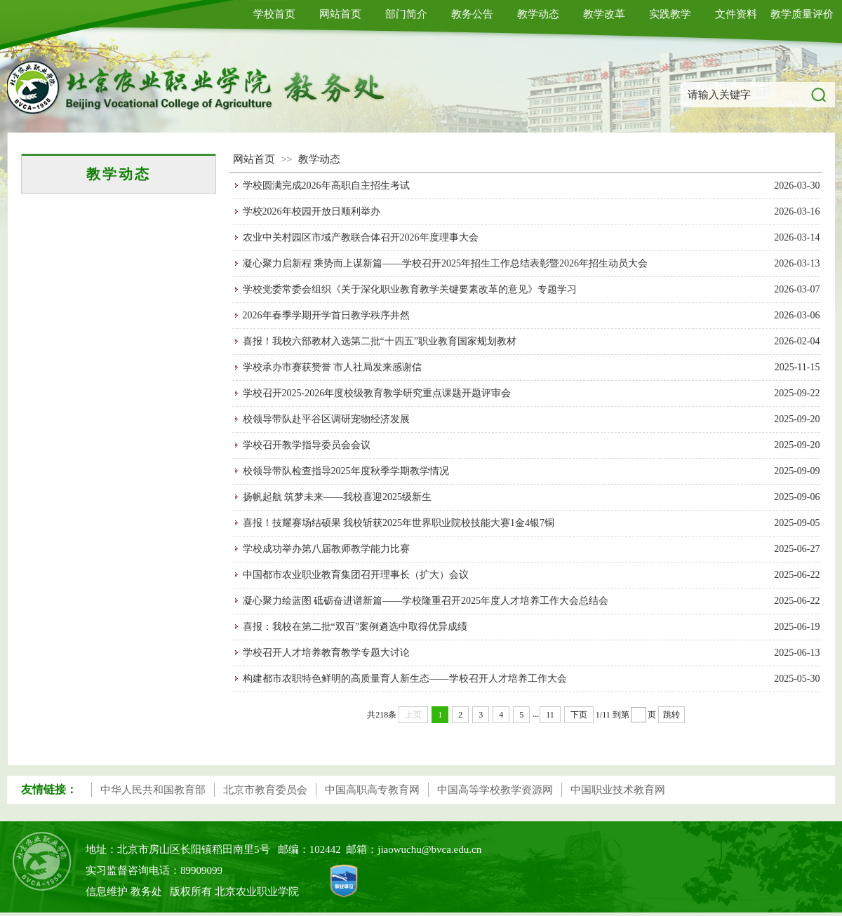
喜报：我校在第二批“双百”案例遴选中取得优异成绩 (355, 626)
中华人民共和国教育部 (153, 789)
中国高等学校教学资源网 (495, 789)
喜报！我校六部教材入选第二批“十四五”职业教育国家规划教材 (379, 341)
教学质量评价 (802, 14)
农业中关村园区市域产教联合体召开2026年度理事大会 (361, 237)
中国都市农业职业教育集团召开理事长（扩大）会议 (356, 575)
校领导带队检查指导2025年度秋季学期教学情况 (346, 471)
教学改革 (604, 14)
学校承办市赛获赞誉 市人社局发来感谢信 (332, 367)
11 (550, 715)
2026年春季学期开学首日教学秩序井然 (326, 315)
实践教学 (670, 14)
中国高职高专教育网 (372, 789)
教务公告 (472, 14)
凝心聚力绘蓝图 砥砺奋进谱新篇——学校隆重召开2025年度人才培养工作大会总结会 (426, 600)
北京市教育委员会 (265, 789)
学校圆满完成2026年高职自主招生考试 (326, 185)
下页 (578, 715)
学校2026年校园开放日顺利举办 (311, 211)
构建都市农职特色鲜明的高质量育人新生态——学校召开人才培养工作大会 (405, 678)
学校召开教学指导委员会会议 (306, 445)
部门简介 (406, 14)
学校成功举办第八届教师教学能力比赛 (326, 549)
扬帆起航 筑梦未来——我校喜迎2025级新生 (337, 497)
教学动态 (538, 14)
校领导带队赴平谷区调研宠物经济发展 (326, 419)
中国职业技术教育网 (617, 789)
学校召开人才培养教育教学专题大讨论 (326, 652)
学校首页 (274, 14)
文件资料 (736, 14)
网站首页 (340, 14)
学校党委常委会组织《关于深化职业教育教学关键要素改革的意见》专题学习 (410, 289)
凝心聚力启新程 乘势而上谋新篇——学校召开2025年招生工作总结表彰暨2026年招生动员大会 (445, 263)
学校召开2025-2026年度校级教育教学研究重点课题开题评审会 (377, 393)
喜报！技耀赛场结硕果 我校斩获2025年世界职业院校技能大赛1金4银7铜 (399, 523)
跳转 (671, 715)
